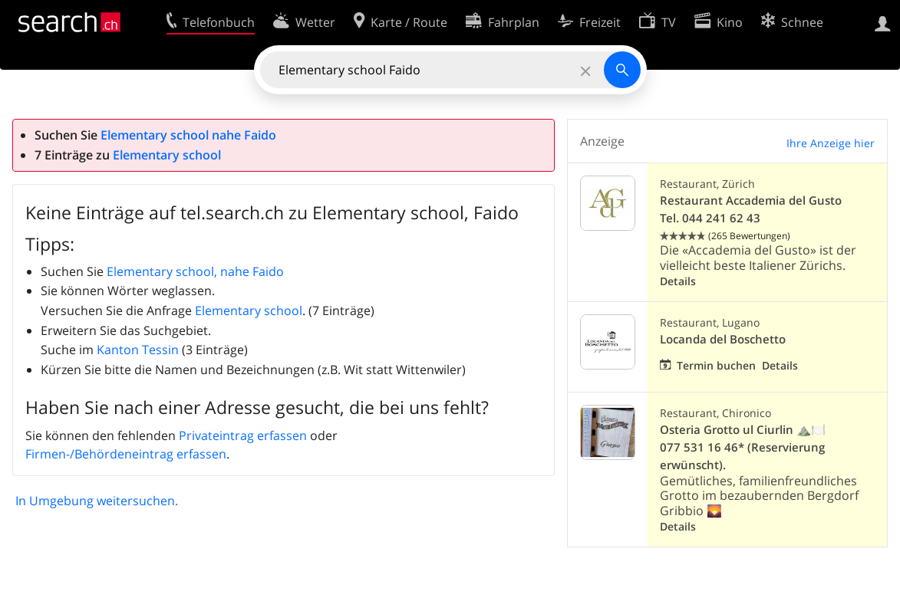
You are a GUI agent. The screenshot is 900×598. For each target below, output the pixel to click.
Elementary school (167, 154)
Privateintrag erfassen (243, 435)
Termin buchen (716, 365)
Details (678, 281)
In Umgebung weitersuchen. (96, 500)
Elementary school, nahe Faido (195, 271)
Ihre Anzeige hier (830, 143)
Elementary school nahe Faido (188, 135)
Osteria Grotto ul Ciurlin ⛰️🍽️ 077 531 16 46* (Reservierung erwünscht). (743, 447)
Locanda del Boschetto (723, 339)
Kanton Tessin (138, 349)
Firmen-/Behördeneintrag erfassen (125, 453)
